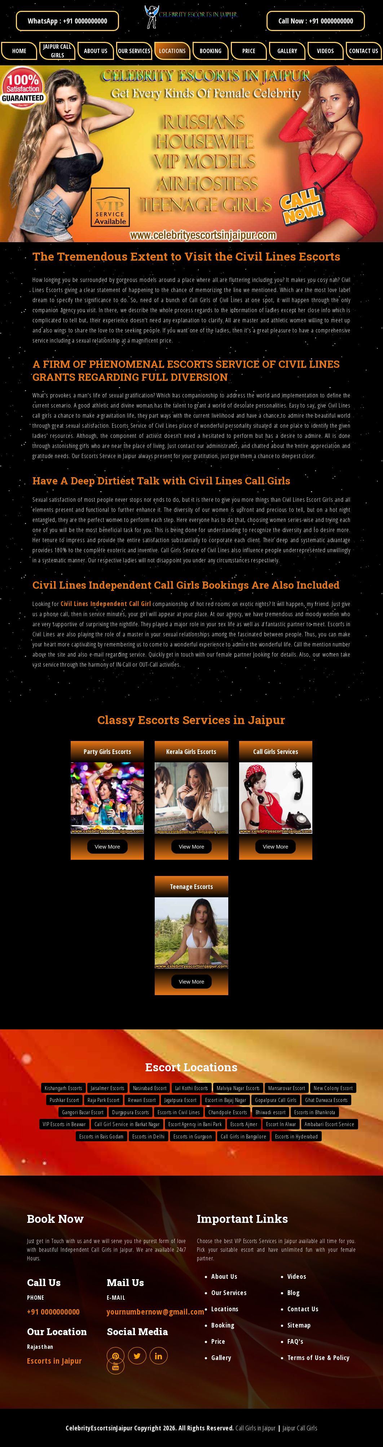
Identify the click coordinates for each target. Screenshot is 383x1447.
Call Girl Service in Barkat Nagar (126, 1124)
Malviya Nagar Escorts (238, 1087)
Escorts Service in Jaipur (109, 456)
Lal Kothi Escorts (191, 1087)
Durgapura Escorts (130, 1112)
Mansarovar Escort (286, 1087)
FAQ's (295, 1341)
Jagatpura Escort (180, 1099)
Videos (297, 1276)
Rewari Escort (141, 1099)
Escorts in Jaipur (54, 1360)
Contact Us (303, 1308)
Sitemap (299, 1325)
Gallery (221, 1357)
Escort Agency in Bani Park (195, 1124)
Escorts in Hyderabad (296, 1136)
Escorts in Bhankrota (314, 1112)
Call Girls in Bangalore (243, 1136)
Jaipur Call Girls (300, 1428)
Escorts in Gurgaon (192, 1136)
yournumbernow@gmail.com (155, 1311)
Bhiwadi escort (271, 1112)
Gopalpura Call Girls (275, 1099)
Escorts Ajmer (243, 1124)
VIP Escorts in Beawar (64, 1124)
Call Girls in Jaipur (255, 1428)
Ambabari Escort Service (329, 1124)
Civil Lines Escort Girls (307, 499)
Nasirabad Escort (150, 1087)
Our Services (229, 1292)
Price (218, 1341)
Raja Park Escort (103, 1099)
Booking (223, 1325)
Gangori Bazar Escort (83, 1112)
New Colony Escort (333, 1087)
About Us (224, 1276)
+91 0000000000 (53, 1311)
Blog (293, 1292)
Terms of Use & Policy (318, 1357)
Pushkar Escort (64, 1099)
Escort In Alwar (281, 1124)
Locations (225, 1308)
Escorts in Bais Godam (101, 1136)
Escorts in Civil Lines (179, 1112)
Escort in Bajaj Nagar (225, 1099)
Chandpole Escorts (227, 1112)
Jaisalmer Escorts (107, 1087)
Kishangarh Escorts (63, 1087)
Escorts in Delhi (148, 1136)
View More (107, 847)
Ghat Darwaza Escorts (326, 1099)
